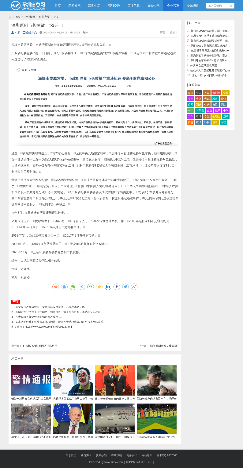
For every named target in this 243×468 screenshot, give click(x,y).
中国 (198, 92)
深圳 (190, 92)
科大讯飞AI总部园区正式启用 (40, 345)
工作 (190, 116)
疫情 (198, 122)
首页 (58, 5)
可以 (207, 92)
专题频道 (193, 5)
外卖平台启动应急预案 (203, 65)
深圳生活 (94, 5)
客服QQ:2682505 (167, 455)
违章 (226, 116)
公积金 (216, 116)
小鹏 (15, 32)
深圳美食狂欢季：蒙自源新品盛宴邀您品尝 (216, 35)
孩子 (217, 110)
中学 (226, 110)
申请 (198, 116)
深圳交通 (114, 5)
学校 (226, 92)
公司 (190, 104)
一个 (190, 110)
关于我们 (71, 455)
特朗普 (200, 110)
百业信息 (134, 5)
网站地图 (147, 455)
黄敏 (172, 32)
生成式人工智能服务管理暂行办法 (210, 70)
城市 (215, 98)
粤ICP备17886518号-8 (139, 462)
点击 (215, 122)
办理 (223, 122)
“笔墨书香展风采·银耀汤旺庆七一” (210, 50)
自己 (215, 104)
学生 (207, 116)
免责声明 (86, 455)
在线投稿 (116, 455)
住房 (207, 104)
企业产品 (44, 16)
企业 (209, 110)
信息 (190, 122)
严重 (162, 32)
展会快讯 (153, 5)
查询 (198, 98)
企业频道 (173, 5)
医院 (223, 104)
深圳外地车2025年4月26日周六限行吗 (212, 60)
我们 (223, 98)
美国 (190, 98)
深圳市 (216, 92)
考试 (207, 98)
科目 (207, 122)
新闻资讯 (74, 5)
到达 (198, 104)
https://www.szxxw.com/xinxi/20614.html (48, 326)
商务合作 (131, 455)
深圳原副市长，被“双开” (164, 345)
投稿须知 (101, 455)
